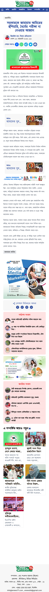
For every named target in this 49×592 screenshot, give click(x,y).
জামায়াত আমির (9, 252)
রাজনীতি (14, 10)
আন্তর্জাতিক (22, 10)
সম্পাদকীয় (37, 10)
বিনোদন (29, 10)
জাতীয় (7, 10)
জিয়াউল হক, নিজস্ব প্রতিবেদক (20, 36)
